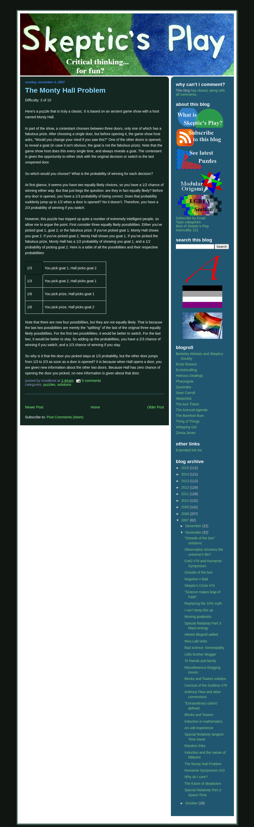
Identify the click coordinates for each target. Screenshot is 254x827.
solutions (64, 385)
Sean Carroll (185, 393)
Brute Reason (186, 364)
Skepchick (183, 398)
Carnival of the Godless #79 (206, 685)
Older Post (155, 407)
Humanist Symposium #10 (205, 770)
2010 (185, 501)
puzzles (49, 385)
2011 (185, 494)
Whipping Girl (186, 427)
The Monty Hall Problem (65, 90)
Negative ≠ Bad (196, 579)
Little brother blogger (200, 654)
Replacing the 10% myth (203, 603)
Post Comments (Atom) (65, 417)
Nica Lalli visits (196, 641)
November (193, 532)
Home (95, 407)
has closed (199, 90)
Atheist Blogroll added (201, 634)
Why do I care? (196, 777)
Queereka (183, 387)
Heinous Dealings (189, 376)
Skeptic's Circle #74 (200, 586)
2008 (185, 514)
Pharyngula (184, 381)
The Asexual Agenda (192, 410)
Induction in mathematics (204, 721)
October (191, 803)
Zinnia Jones (185, 433)
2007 (185, 520)
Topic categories (188, 222)
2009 (185, 507)
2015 (185, 468)
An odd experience (199, 728)
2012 (185, 487)
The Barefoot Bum (190, 416)
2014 (185, 474)
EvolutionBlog (186, 370)
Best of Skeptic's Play (192, 226)
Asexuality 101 (187, 230)
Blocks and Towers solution (205, 679)
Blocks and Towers (199, 715)
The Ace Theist (187, 404)
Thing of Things (188, 421)
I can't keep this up (199, 610)
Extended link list (189, 450)
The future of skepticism (203, 784)
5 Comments (91, 381)
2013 (185, 481)
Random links (195, 746)
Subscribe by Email (190, 218)
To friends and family (200, 661)
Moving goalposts (198, 617)
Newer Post (34, 407)
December (193, 526)
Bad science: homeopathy (204, 648)
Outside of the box (199, 572)
